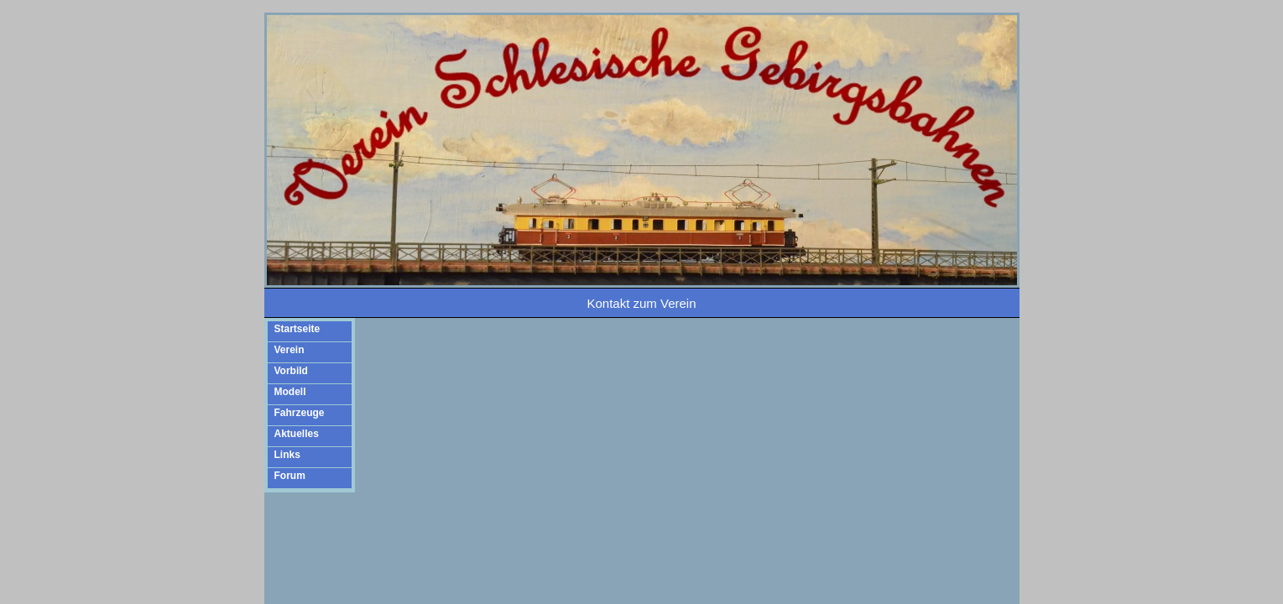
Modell (290, 392)
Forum (289, 476)
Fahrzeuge (299, 413)
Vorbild (291, 371)
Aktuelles (296, 434)
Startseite (297, 329)
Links (287, 455)
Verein (289, 350)
